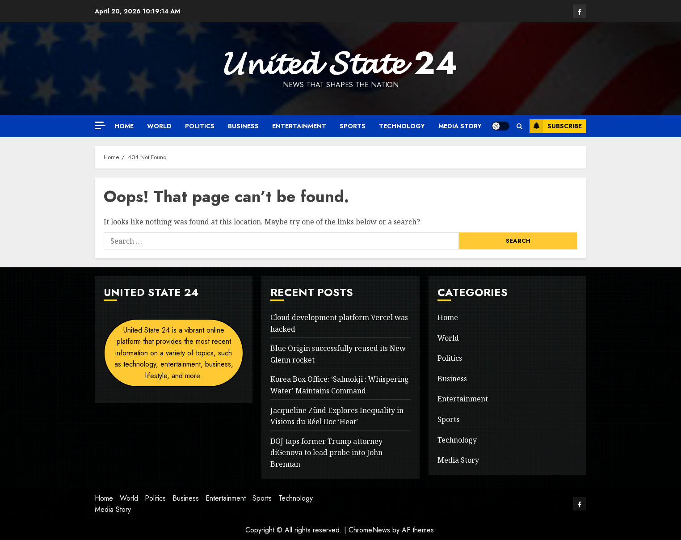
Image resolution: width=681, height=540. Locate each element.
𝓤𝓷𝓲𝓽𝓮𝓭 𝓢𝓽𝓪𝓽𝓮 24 (340, 63)
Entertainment (299, 126)
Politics (199, 126)
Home (124, 126)
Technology (402, 126)
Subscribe (556, 126)
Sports (353, 126)
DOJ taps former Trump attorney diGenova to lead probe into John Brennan (326, 452)
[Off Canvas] (100, 125)
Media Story (460, 126)
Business (243, 126)
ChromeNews (369, 530)
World (159, 126)
